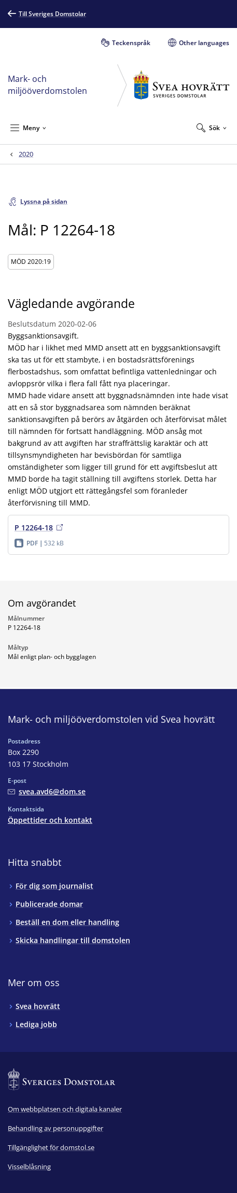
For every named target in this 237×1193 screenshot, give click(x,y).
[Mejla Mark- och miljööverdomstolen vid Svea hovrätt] (47, 791)
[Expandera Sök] (211, 127)
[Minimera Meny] (28, 127)
